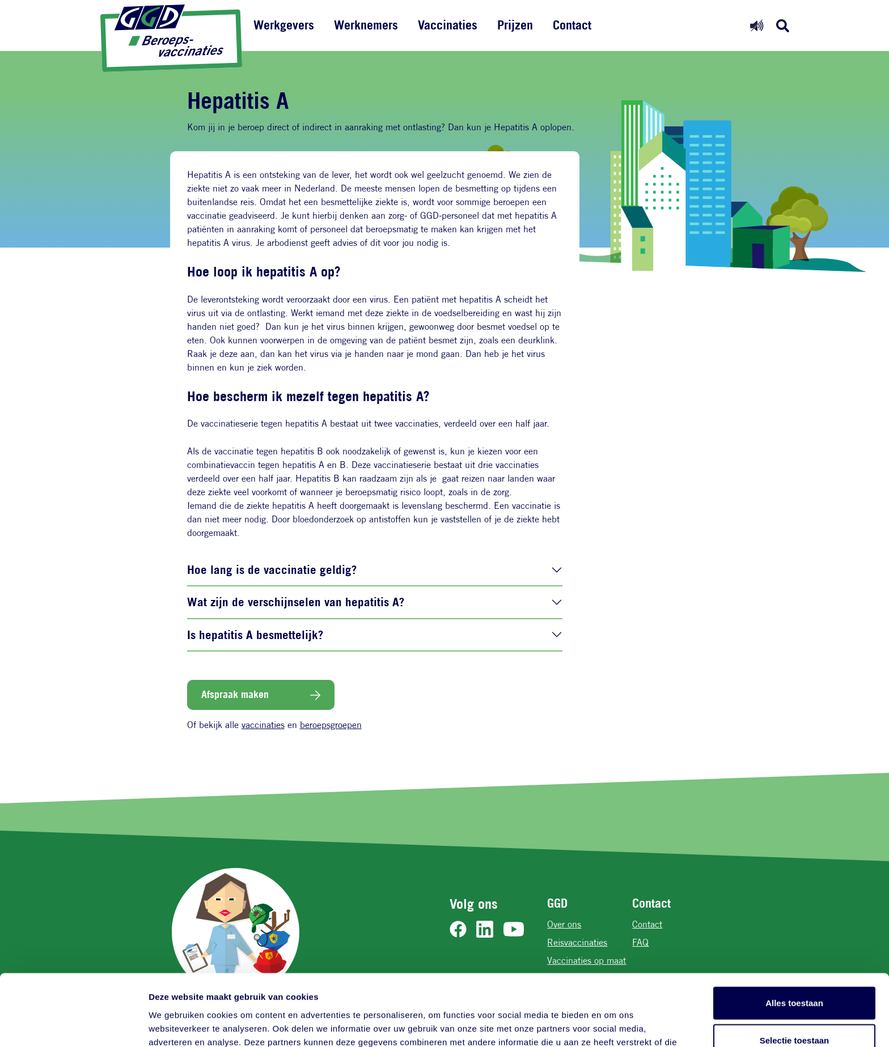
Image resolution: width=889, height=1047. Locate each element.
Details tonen (613, 1024)
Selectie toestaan (794, 973)
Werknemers (366, 25)
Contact (572, 25)
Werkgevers (283, 25)
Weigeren (794, 1010)
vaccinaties (263, 725)
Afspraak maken (235, 694)
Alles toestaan (794, 935)
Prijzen (515, 25)
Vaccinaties (447, 25)
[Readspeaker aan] (757, 25)
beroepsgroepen (331, 725)
